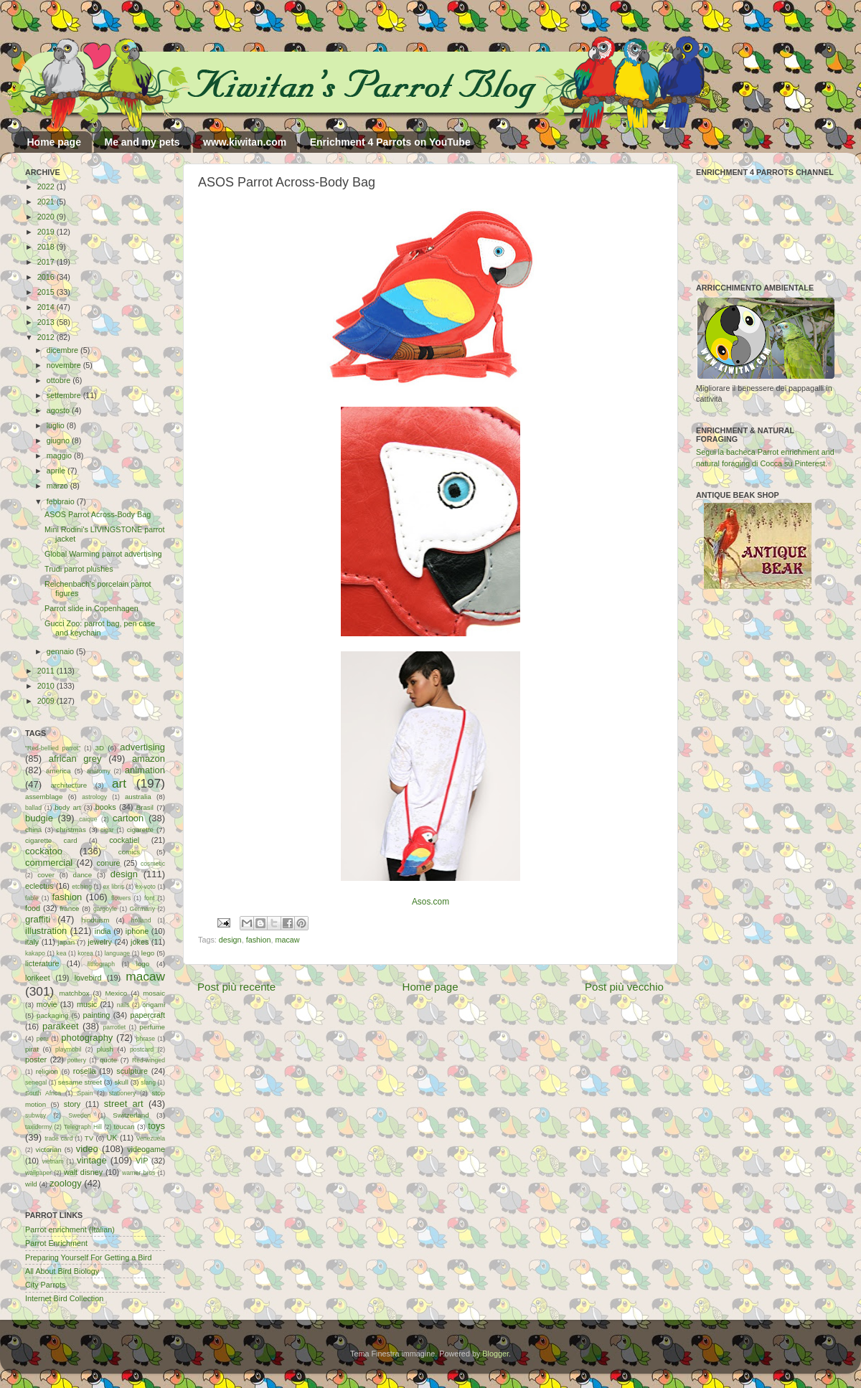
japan (66, 942)
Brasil (145, 807)
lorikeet (37, 977)
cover (46, 875)
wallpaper (38, 1172)
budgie (39, 818)
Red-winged (148, 1060)
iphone (137, 931)
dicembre (63, 350)
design (230, 939)
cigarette (140, 830)
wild (31, 1184)
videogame (146, 1149)
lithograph (101, 964)
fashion (258, 939)
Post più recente (236, 987)
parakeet (60, 1026)
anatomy (98, 771)
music (87, 1004)
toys (156, 1125)
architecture (68, 785)
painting (96, 1015)
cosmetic (153, 863)
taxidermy (38, 1126)
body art (68, 807)
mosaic (154, 993)
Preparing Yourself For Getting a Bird (88, 1257)
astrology (94, 797)
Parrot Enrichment (56, 1243)
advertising (142, 747)
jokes (140, 942)
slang (148, 1082)
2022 (47, 186)
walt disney (83, 1172)
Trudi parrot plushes (78, 569)
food (32, 908)
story (72, 1104)
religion (47, 1071)
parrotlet (114, 1027)
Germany (142, 908)
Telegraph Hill (83, 1126)
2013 (47, 322)
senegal (36, 1082)
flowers (121, 898)
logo (142, 964)
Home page (54, 142)
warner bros (138, 1172)
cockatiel (124, 840)
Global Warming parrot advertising (102, 553)
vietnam (53, 1161)
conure (109, 863)
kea (62, 953)
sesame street (80, 1082)
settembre (65, 395)
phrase (145, 1038)
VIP (142, 1160)
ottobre (60, 380)
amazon (148, 758)
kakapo (35, 953)
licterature (42, 963)
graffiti (37, 919)
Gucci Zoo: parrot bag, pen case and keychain (99, 628)
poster (36, 1059)
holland (141, 920)
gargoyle (105, 908)
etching (82, 886)
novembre (65, 365)
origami (153, 1005)
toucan (124, 1126)
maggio (60, 455)
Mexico (116, 993)
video (87, 1148)
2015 (47, 292)
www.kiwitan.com (244, 142)
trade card (58, 1138)
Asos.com (430, 902)
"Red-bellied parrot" (52, 748)
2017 (47, 262)
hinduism (95, 920)
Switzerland (131, 1115)
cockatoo (43, 851)
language (118, 953)
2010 (47, 685)
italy (32, 942)
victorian (48, 1149)
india (103, 931)
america (58, 771)
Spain (85, 1093)
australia (138, 797)
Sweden (79, 1115)
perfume (152, 1027)
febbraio (62, 501)
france (69, 908)
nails (123, 1005)
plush (105, 1049)
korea (85, 953)
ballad (33, 807)
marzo (58, 485)
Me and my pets (141, 142)
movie (47, 1004)
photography (87, 1037)
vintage (92, 1160)
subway (35, 1115)
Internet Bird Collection (64, 1298)
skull (121, 1082)
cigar (107, 830)
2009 (47, 701)
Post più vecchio (624, 987)
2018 (47, 246)
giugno (59, 440)
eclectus (39, 886)
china (33, 830)
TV (89, 1138)
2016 (47, 277)
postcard (142, 1049)
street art (124, 1103)
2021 (47, 201)
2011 (47, 670)
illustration (46, 930)
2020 (47, 216)
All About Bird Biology (62, 1271)
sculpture (132, 1071)
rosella (84, 1071)
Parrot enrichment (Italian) (70, 1229)
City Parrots (45, 1284)
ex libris (113, 886)
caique (88, 819)
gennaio (61, 651)
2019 (47, 231)
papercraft (147, 1015)
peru (43, 1038)
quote (108, 1060)
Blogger (495, 1353)
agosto (59, 410)
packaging (52, 1015)
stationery (122, 1093)
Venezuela (150, 1138)
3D (99, 748)
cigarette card (51, 840)
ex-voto (146, 886)
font (149, 898)
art (119, 783)
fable (32, 898)
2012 (47, 337)
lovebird (88, 977)
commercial (48, 862)
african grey (75, 758)
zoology (66, 1183)
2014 (47, 307)
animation (145, 770)
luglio (57, 425)
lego (147, 953)
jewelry (100, 942)
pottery (76, 1060)
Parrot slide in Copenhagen (91, 608)
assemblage (43, 797)
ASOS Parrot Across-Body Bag (97, 514)
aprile (57, 470)
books (105, 807)
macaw (287, 939)
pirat (32, 1049)
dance (82, 875)
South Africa (43, 1093)
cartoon (128, 818)
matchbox (74, 993)
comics (129, 852)
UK (112, 1137)
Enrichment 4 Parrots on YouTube (390, 142)
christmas (71, 830)
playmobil (68, 1049)
